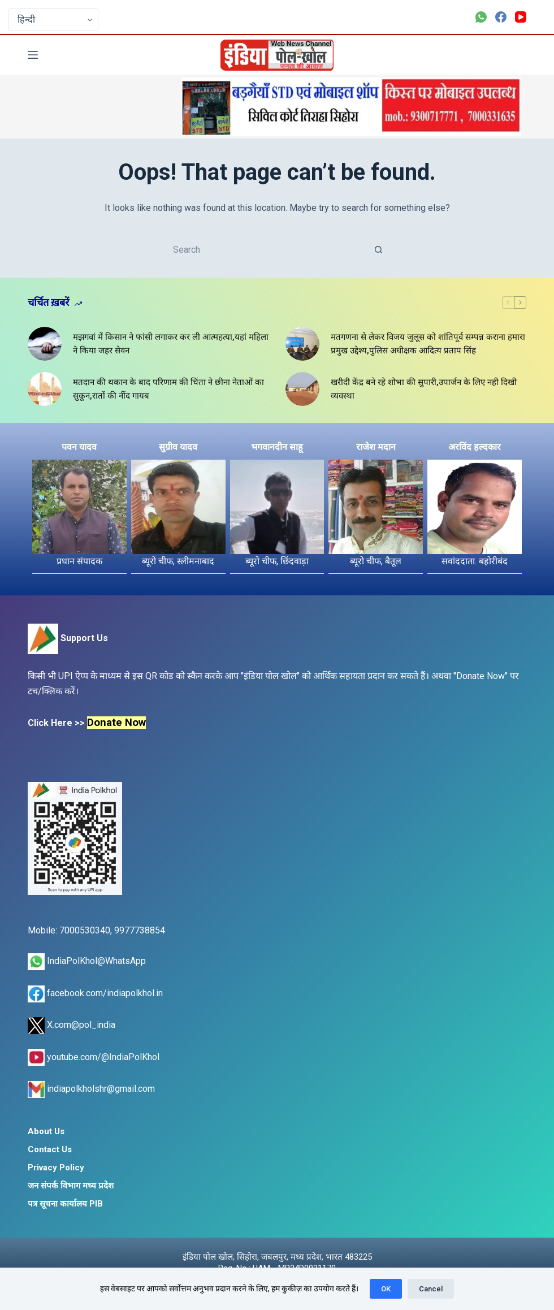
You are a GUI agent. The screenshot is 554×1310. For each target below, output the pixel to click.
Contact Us (50, 1149)
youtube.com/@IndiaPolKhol (93, 1057)
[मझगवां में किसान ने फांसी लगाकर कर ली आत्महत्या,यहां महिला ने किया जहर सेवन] (45, 344)
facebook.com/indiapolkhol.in (95, 993)
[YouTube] (520, 17)
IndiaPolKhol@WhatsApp (87, 961)
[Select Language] (53, 19)
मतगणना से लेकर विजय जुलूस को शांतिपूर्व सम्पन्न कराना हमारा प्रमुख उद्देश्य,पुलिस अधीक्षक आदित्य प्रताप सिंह (428, 344)
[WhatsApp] (481, 17)
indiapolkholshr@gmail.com (91, 1088)
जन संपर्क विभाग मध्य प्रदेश (71, 1186)
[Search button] (378, 249)
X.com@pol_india (71, 1024)
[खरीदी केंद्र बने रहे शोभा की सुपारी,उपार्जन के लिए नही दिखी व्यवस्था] (302, 389)
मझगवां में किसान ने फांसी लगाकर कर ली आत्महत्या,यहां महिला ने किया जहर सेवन (171, 344)
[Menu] (33, 55)
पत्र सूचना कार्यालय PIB (65, 1204)
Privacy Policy (56, 1167)
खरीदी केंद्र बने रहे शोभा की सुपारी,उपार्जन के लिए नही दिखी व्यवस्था (424, 389)
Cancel (431, 1289)
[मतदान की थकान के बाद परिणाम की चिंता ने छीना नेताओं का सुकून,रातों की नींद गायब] (45, 389)
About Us (46, 1131)
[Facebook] (501, 17)
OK (386, 1289)
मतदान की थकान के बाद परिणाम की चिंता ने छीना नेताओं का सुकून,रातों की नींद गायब (168, 389)
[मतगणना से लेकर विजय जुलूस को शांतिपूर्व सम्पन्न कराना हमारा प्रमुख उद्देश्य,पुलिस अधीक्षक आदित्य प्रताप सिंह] (302, 344)
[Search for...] (265, 249)
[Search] (522, 55)
